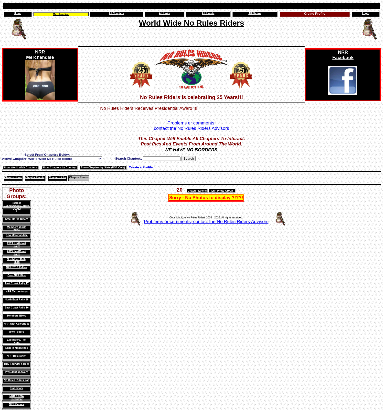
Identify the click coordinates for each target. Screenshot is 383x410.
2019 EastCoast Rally (16, 253)
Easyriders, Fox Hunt (16, 341)
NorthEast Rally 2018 (16, 261)
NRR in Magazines (16, 347)
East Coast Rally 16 (17, 307)
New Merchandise (17, 235)
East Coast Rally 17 (17, 283)
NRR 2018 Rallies (16, 267)
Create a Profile (141, 167)
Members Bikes (16, 315)
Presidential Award (16, 371)
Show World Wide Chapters (20, 167)
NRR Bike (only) (17, 355)
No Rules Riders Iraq (17, 380)
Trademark (16, 388)
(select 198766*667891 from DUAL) (16, 205)
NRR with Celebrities (17, 323)
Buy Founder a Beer (16, 363)
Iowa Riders (16, 331)
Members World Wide (16, 228)
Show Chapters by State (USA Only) (103, 167)
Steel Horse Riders (16, 218)
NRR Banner (16, 404)
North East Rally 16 (16, 299)
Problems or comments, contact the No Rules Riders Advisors (206, 221)
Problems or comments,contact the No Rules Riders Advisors (191, 125)
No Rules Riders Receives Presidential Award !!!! (149, 108)
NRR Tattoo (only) (17, 291)
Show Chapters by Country (59, 167)
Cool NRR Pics (17, 275)
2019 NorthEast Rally (16, 244)
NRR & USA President (16, 397)
